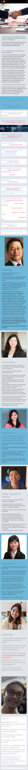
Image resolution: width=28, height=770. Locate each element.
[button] (1, 1)
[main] (14, 18)
